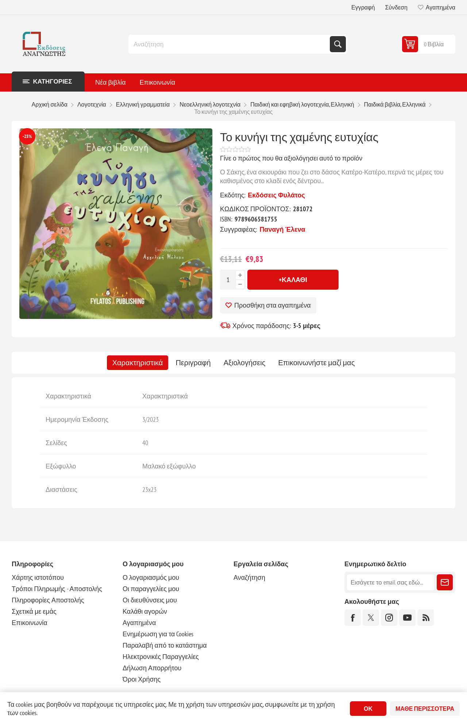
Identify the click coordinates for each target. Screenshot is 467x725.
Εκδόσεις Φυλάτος (276, 195)
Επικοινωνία (29, 622)
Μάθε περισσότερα (424, 708)
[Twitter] (371, 617)
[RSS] (425, 617)
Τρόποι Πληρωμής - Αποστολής (57, 589)
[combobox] (230, 44)
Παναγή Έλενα (282, 229)
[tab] (138, 362)
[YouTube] (407, 617)
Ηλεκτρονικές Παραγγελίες (161, 656)
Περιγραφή (193, 362)
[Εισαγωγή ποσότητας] (228, 280)
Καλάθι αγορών (145, 611)
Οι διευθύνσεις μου (150, 600)
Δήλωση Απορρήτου (152, 668)
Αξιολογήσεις (245, 362)
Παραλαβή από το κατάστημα (165, 645)
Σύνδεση (396, 7)
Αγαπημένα (139, 622)
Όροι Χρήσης (142, 679)
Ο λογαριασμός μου (151, 577)
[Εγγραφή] (390, 582)
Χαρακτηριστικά (137, 362)
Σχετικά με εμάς (34, 611)
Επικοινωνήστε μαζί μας (316, 362)
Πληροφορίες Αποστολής (48, 600)
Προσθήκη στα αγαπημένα (272, 305)
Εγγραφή (363, 7)
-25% (27, 136)
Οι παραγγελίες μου (151, 589)
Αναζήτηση (338, 44)
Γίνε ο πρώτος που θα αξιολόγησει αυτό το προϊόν (291, 158)
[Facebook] (352, 617)
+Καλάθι (293, 279)
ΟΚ (368, 708)
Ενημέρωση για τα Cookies (158, 634)
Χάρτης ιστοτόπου (38, 577)
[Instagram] (389, 617)
